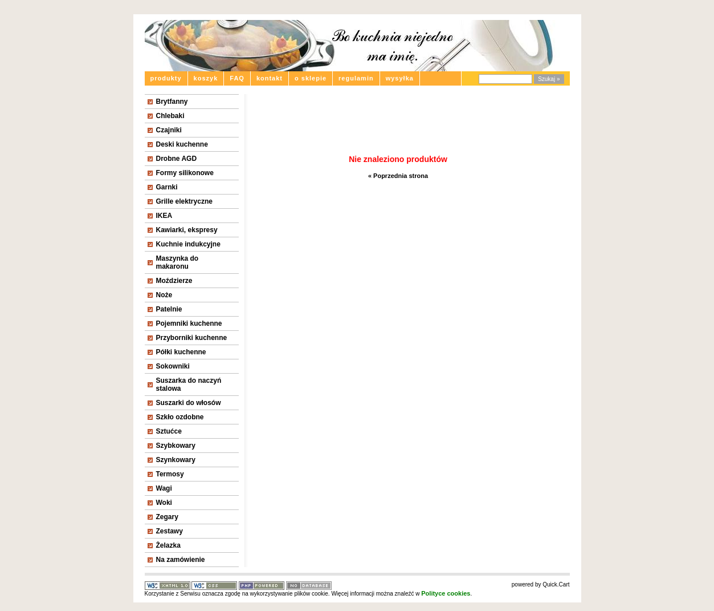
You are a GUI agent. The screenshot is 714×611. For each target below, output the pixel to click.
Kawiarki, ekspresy (187, 230)
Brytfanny (172, 102)
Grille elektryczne (184, 201)
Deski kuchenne (182, 144)
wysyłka (400, 78)
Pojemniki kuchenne (189, 323)
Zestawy (169, 531)
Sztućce (169, 431)
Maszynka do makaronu (177, 262)
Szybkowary (175, 446)
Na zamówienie (180, 560)
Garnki (167, 187)
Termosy (170, 474)
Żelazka (168, 545)
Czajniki (169, 130)
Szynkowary (175, 460)
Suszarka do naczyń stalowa (189, 385)
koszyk (206, 78)
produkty (166, 78)
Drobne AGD (176, 159)
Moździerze (174, 281)
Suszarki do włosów (188, 403)
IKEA (164, 216)
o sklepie (311, 78)
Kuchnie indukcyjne (188, 244)
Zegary (167, 517)
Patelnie (169, 309)
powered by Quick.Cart (541, 584)
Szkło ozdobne (180, 417)
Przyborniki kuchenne (191, 338)
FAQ (237, 78)
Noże (164, 295)
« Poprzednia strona (398, 175)
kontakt (269, 78)
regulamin (356, 78)
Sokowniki (173, 366)
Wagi (164, 488)
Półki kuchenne (181, 352)
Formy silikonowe (185, 173)
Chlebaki (170, 116)
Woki (164, 503)
